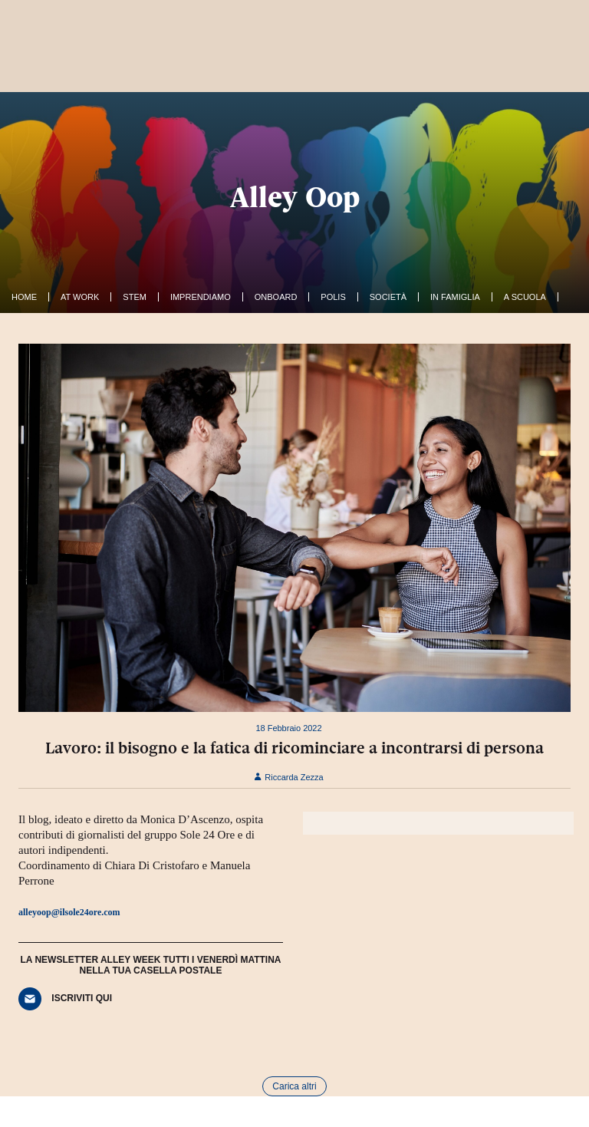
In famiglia (455, 297)
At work (80, 297)
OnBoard (276, 297)
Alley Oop (295, 197)
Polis (333, 297)
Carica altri (294, 1086)
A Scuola (525, 297)
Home (24, 297)
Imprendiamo (200, 297)
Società (388, 297)
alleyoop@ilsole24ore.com (69, 912)
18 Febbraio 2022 (288, 728)
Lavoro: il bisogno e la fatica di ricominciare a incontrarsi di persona (294, 748)
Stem (134, 297)
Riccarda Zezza (288, 777)
